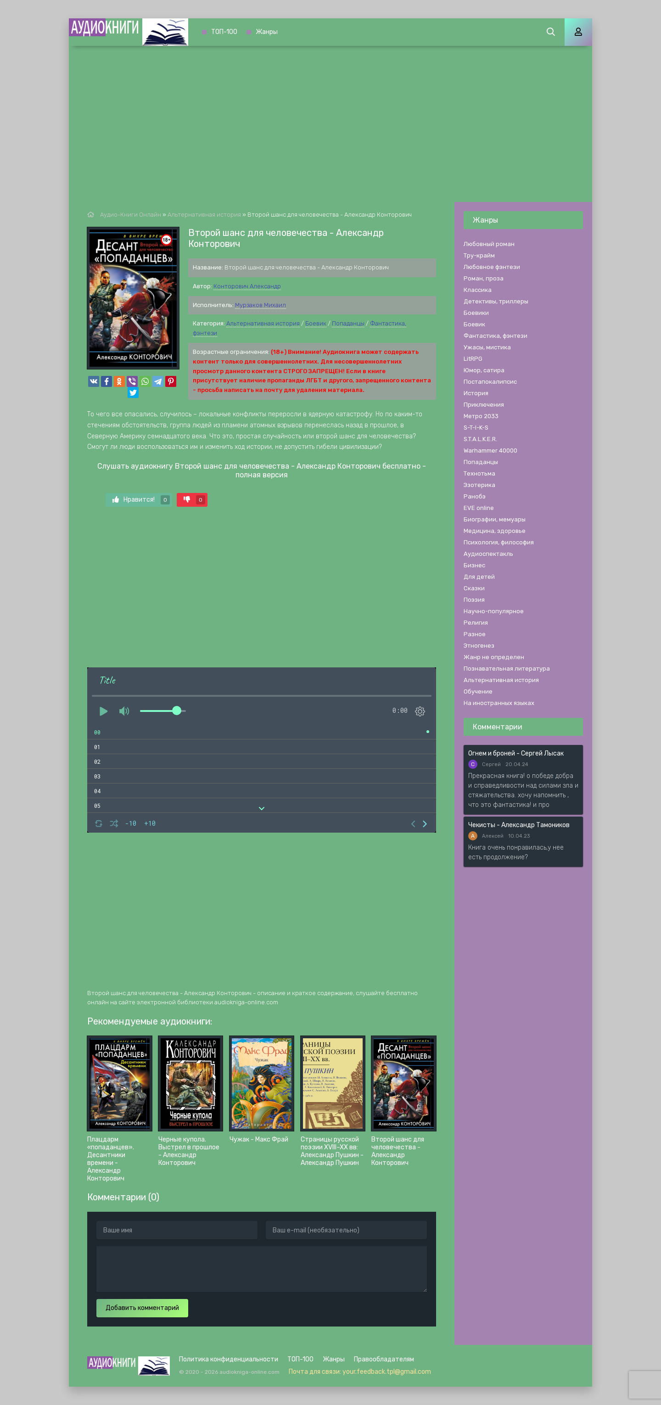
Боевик (315, 323)
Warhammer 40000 (490, 450)
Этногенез (479, 645)
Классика (478, 289)
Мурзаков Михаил (260, 305)
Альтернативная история (263, 323)
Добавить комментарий (142, 1308)
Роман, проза (484, 278)
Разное (475, 634)
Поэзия (474, 599)
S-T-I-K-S (476, 427)
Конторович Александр (247, 286)
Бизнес (474, 565)
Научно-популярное (494, 611)
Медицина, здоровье (495, 530)
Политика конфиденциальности (228, 1359)
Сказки (474, 588)
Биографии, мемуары (495, 519)
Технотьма (479, 473)
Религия (476, 622)
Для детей (479, 576)
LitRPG (473, 358)
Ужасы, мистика (487, 347)
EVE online (479, 507)
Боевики (476, 312)
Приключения (484, 404)
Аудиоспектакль (488, 553)
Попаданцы (348, 323)
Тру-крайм (479, 255)
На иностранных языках (499, 703)
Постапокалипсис (490, 381)
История (476, 393)
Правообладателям (384, 1359)
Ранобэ (475, 496)
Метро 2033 (481, 416)
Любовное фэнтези (492, 266)
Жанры (267, 32)
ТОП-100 (224, 32)
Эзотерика (479, 484)
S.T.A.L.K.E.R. (480, 439)
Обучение (478, 691)
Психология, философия (499, 542)
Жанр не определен (494, 657)
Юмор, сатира (484, 370)
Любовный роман (489, 244)
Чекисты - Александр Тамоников (519, 825)
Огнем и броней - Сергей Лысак (516, 753)
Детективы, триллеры (496, 301)
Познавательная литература (507, 668)
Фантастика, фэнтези (495, 335)
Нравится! (141, 499)
